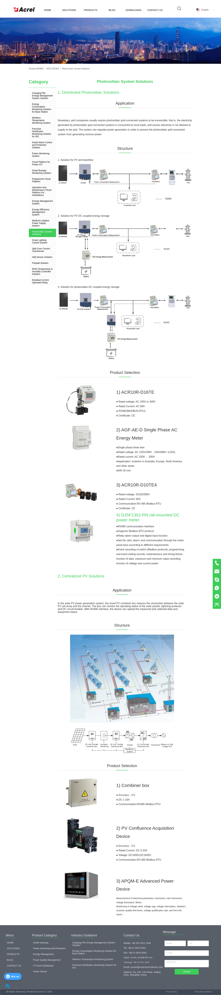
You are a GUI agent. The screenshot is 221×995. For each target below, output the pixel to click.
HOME (47, 10)
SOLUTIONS (69, 10)
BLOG (112, 10)
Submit (186, 971)
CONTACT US (155, 10)
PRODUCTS (90, 10)
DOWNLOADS (133, 10)
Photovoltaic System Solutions (76, 68)
